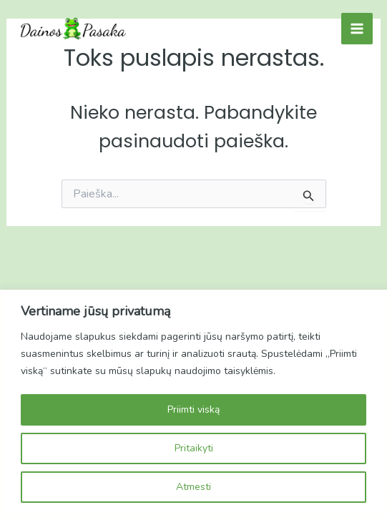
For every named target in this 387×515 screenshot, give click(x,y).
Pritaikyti (194, 448)
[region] (193, 402)
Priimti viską (193, 409)
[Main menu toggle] (357, 28)
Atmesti (193, 487)
